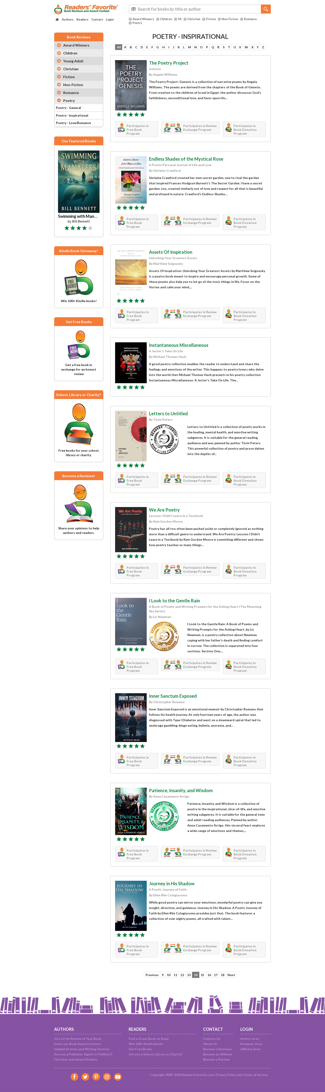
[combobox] (199, 9)
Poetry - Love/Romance (73, 123)
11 (174, 983)
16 (210, 983)
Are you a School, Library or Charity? (156, 1054)
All (116, 47)
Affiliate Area (250, 1049)
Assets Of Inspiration (170, 260)
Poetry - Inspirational (72, 115)
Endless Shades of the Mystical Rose (186, 166)
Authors (68, 19)
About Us (210, 1044)
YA (178, 19)
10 (167, 983)
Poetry (135, 23)
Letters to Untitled (168, 421)
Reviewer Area (251, 1044)
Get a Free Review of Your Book (77, 1038)
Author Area (249, 1038)
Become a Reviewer (217, 1049)
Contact (97, 19)
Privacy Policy (226, 1075)
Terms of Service (255, 1075)
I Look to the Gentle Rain (174, 608)
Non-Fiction (229, 19)
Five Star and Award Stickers (76, 1059)
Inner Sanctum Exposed (173, 704)
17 (217, 983)
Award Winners (142, 19)
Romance (250, 19)
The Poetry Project (168, 70)
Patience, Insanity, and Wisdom (181, 798)
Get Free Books (140, 1049)
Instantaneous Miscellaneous (178, 353)
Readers (82, 19)
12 (181, 983)
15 (203, 983)
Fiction (210, 19)
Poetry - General (68, 108)
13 (188, 983)
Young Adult (73, 61)
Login (110, 19)
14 (196, 983)
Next (234, 983)
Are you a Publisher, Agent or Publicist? (83, 1054)
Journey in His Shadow (172, 891)
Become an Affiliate (217, 1054)
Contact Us (211, 1038)
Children (165, 19)
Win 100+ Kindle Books (146, 1044)
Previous (149, 983)
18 (225, 983)
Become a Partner (216, 1059)
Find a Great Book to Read (149, 1038)
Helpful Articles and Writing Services (81, 1049)
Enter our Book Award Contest (77, 1044)
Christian (193, 19)
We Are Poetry (164, 517)
